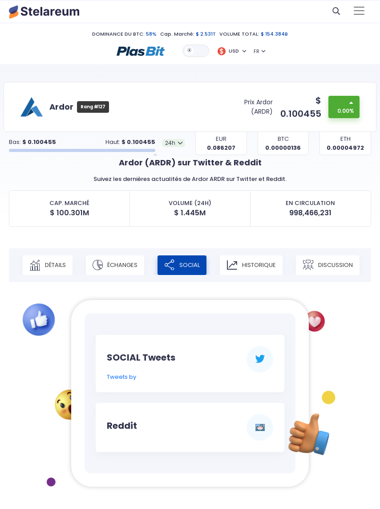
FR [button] (256, 51)
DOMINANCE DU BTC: (118, 33)
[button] (140, 50)
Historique (251, 265)
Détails (47, 265)
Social (182, 265)
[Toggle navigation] (359, 11)
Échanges (115, 265)
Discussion (328, 265)
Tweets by (121, 377)
